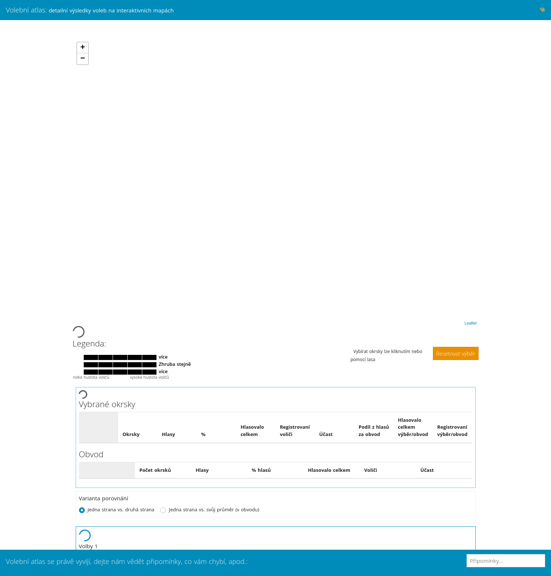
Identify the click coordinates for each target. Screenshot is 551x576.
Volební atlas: (90, 9)
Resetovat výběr (455, 353)
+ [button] (82, 47)
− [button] (82, 58)
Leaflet (470, 323)
